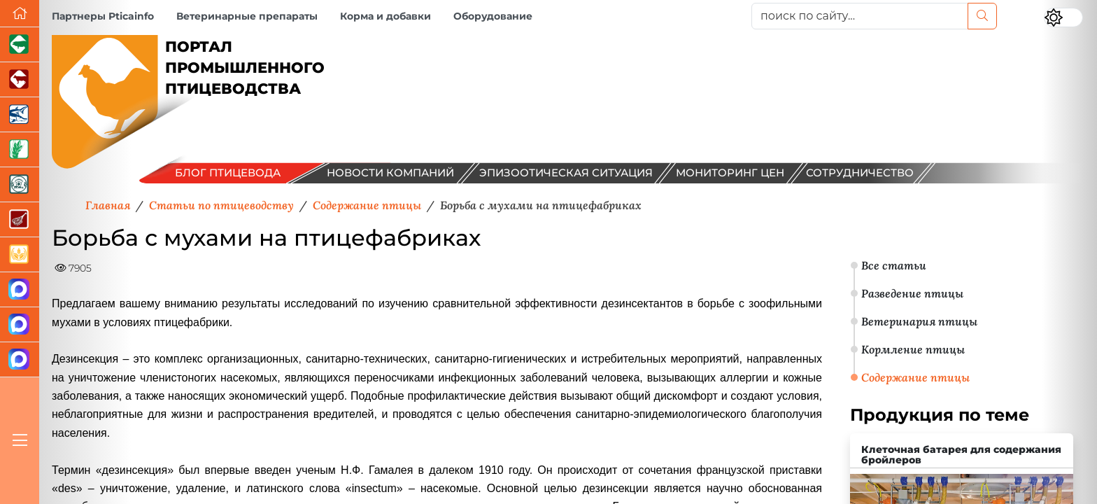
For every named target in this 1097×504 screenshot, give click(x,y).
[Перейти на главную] (19, 13)
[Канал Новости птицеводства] (19, 289)
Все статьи (893, 265)
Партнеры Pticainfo (103, 16)
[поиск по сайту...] (859, 16)
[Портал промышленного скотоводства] (19, 79)
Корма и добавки (385, 16)
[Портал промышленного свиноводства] (19, 44)
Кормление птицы (913, 349)
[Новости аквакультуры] (19, 114)
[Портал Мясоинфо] (19, 219)
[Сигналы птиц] (19, 359)
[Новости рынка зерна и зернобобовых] (19, 149)
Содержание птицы (915, 377)
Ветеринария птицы (919, 321)
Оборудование (492, 16)
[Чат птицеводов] (19, 324)
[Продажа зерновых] (19, 254)
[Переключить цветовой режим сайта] (1063, 17)
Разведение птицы (912, 293)
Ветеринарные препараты (247, 16)
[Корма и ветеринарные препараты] (19, 184)
